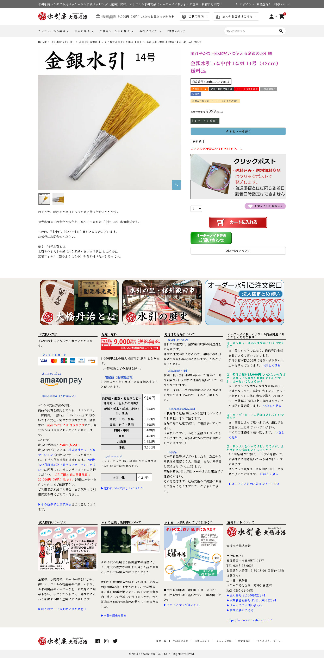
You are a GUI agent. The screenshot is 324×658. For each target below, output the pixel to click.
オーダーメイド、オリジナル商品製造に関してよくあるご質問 (255, 335)
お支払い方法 (48, 334)
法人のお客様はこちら (234, 16)
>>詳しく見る (271, 365)
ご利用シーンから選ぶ (114, 31)
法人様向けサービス (52, 522)
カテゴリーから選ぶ (51, 31)
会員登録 (260, 4)
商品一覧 (161, 641)
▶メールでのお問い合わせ (244, 605)
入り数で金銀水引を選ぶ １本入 (123, 42)
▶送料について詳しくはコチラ (122, 488)
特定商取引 (244, 641)
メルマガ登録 (224, 641)
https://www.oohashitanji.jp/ (249, 620)
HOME (42, 42)
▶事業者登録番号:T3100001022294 (251, 600)
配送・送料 (109, 334)
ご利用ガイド (180, 641)
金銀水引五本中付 (89, 42)
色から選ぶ (82, 31)
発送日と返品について (179, 334)
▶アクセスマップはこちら (182, 605)
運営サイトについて (240, 522)
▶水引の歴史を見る (113, 615)
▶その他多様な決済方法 (54, 504)
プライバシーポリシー (270, 641)
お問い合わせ (279, 4)
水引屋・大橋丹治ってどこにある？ (188, 522)
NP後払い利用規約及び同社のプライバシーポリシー (67, 465)
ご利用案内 (192, 16)
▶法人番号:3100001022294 (245, 595)
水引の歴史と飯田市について (121, 522)
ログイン (244, 4)
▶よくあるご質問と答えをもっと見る (254, 484)
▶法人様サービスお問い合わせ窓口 (62, 609)
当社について (148, 31)
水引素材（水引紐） (63, 42)
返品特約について (238, 251)
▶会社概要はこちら (240, 610)
